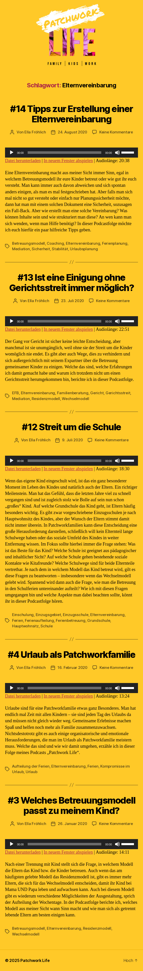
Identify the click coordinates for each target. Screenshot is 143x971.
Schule (46, 626)
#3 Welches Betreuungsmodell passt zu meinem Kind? (71, 805)
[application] (71, 153)
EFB (15, 392)
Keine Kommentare (116, 132)
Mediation (21, 248)
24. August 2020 (72, 132)
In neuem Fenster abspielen (68, 161)
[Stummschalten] (117, 152)
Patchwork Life (35, 960)
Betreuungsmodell (28, 243)
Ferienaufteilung (39, 620)
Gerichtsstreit (118, 392)
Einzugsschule (75, 614)
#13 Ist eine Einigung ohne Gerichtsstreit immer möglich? (71, 282)
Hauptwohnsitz (25, 626)
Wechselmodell (75, 398)
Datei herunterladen (23, 161)
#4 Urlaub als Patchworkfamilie (71, 654)
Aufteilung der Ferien (31, 766)
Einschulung (23, 614)
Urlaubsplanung (84, 248)
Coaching (55, 243)
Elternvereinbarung (83, 243)
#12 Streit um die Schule (71, 427)
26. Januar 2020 (72, 823)
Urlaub (31, 771)
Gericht (97, 392)
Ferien (17, 620)
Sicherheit (41, 248)
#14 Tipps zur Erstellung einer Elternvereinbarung (71, 114)
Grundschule (98, 620)
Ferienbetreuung (70, 620)
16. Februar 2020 (72, 667)
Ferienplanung (114, 243)
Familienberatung (72, 392)
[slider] (64, 152)
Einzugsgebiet (48, 614)
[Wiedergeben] (11, 152)
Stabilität (60, 248)
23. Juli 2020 (72, 300)
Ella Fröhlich (35, 132)
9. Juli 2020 (72, 440)
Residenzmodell (46, 398)
